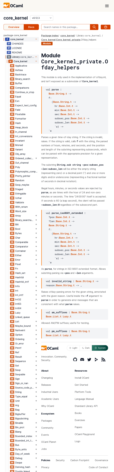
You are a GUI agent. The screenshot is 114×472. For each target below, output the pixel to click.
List (17, 321)
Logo (77, 441)
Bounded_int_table (25, 440)
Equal (18, 96)
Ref (17, 352)
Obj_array (20, 153)
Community (47, 427)
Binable (19, 422)
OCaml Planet (48, 441)
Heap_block (21, 127)
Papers (78, 427)
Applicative (21, 65)
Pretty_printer (22, 175)
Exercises (80, 420)
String (18, 392)
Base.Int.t (66, 105)
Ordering (19, 339)
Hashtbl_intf (22, 281)
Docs (31, 27)
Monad (19, 145)
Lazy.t (67, 316)
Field (17, 109)
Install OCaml (82, 377)
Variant (19, 149)
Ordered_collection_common (25, 158)
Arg (17, 405)
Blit (17, 224)
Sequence (20, 361)
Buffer (18, 83)
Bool (17, 228)
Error (17, 259)
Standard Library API (86, 406)
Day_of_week (22, 453)
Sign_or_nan (21, 383)
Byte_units (21, 449)
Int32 (18, 299)
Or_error (19, 343)
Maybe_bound (23, 325)
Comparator (21, 246)
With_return (21, 206)
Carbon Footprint (79, 460)
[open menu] (107, 6)
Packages (46, 420)
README (17, 52)
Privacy (45, 467)
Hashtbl (19, 277)
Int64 (18, 308)
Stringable (20, 193)
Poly (17, 167)
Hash (18, 123)
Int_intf (19, 295)
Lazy (17, 312)
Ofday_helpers (88, 39)
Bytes (18, 233)
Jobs (44, 448)
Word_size (20, 211)
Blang (18, 431)
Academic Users (50, 398)
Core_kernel (20, 61)
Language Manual (84, 398)
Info (17, 286)
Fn (16, 268)
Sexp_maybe (22, 184)
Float (18, 264)
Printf (18, 347)
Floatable (20, 114)
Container (20, 250)
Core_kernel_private (68, 39)
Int (16, 290)
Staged (19, 189)
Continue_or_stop (24, 92)
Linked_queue (22, 317)
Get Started (81, 384)
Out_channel (22, 162)
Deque (18, 462)
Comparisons (22, 87)
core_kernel (16, 18)
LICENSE (17, 48)
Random (19, 180)
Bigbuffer (20, 414)
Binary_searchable (25, 220)
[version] (41, 18)
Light (73, 348)
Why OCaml (47, 406)
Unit (17, 400)
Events (45, 434)
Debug (18, 458)
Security (60, 460)
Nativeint (20, 330)
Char (17, 237)
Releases (46, 384)
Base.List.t (53, 316)
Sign (17, 378)
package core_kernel (15, 35)
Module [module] (47, 43)
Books (78, 413)
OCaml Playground (85, 434)
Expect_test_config (26, 105)
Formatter (20, 118)
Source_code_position (25, 387)
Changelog (47, 377)
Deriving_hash (22, 467)
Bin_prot (19, 427)
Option (19, 334)
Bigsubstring (21, 418)
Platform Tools (83, 391)
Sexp (18, 370)
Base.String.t (58, 93)
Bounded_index (23, 436)
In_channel (21, 131)
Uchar (18, 198)
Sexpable (20, 374)
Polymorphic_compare (27, 171)
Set (17, 365)
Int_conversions (23, 136)
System (100, 348)
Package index (49, 35)
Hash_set (20, 272)
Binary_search (22, 78)
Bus (17, 444)
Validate (19, 202)
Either (18, 255)
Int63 (18, 303)
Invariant (20, 140)
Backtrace (20, 74)
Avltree (19, 70)
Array (18, 215)
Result (18, 356)
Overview (13, 27)
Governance (101, 460)
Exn (17, 101)
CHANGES (17, 43)
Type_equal (21, 396)
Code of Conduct (98, 467)
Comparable (21, 242)
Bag (17, 409)
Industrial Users (49, 391)
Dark (86, 348)
